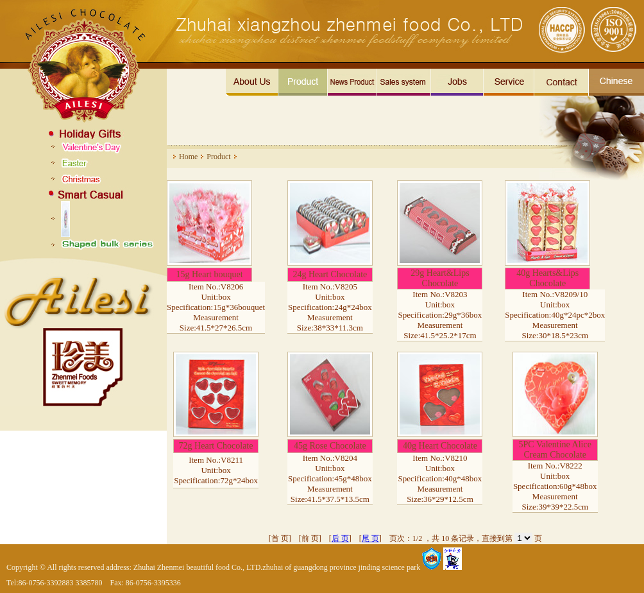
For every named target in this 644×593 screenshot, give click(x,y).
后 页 (340, 538)
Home (188, 156)
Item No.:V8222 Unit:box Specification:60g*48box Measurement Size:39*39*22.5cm (555, 486)
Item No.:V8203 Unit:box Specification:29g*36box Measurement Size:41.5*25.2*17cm (440, 314)
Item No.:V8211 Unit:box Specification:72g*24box (216, 470)
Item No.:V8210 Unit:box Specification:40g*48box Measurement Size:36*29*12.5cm (440, 478)
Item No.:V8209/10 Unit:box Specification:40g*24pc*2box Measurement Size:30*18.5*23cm (555, 314)
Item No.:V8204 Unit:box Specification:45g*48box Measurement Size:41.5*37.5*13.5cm (330, 478)
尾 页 (370, 538)
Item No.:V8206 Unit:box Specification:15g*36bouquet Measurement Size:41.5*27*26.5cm (216, 307)
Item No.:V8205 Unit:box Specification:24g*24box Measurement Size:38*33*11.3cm (330, 307)
